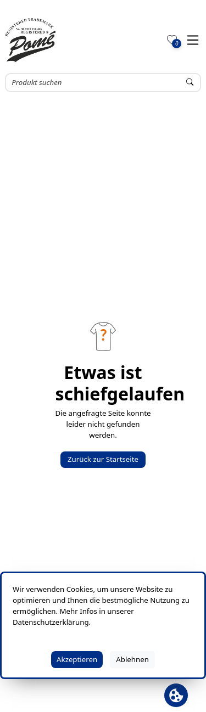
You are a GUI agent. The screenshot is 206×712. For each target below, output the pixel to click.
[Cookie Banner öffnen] (176, 695)
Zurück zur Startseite (103, 459)
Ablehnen (132, 659)
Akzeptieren (77, 659)
